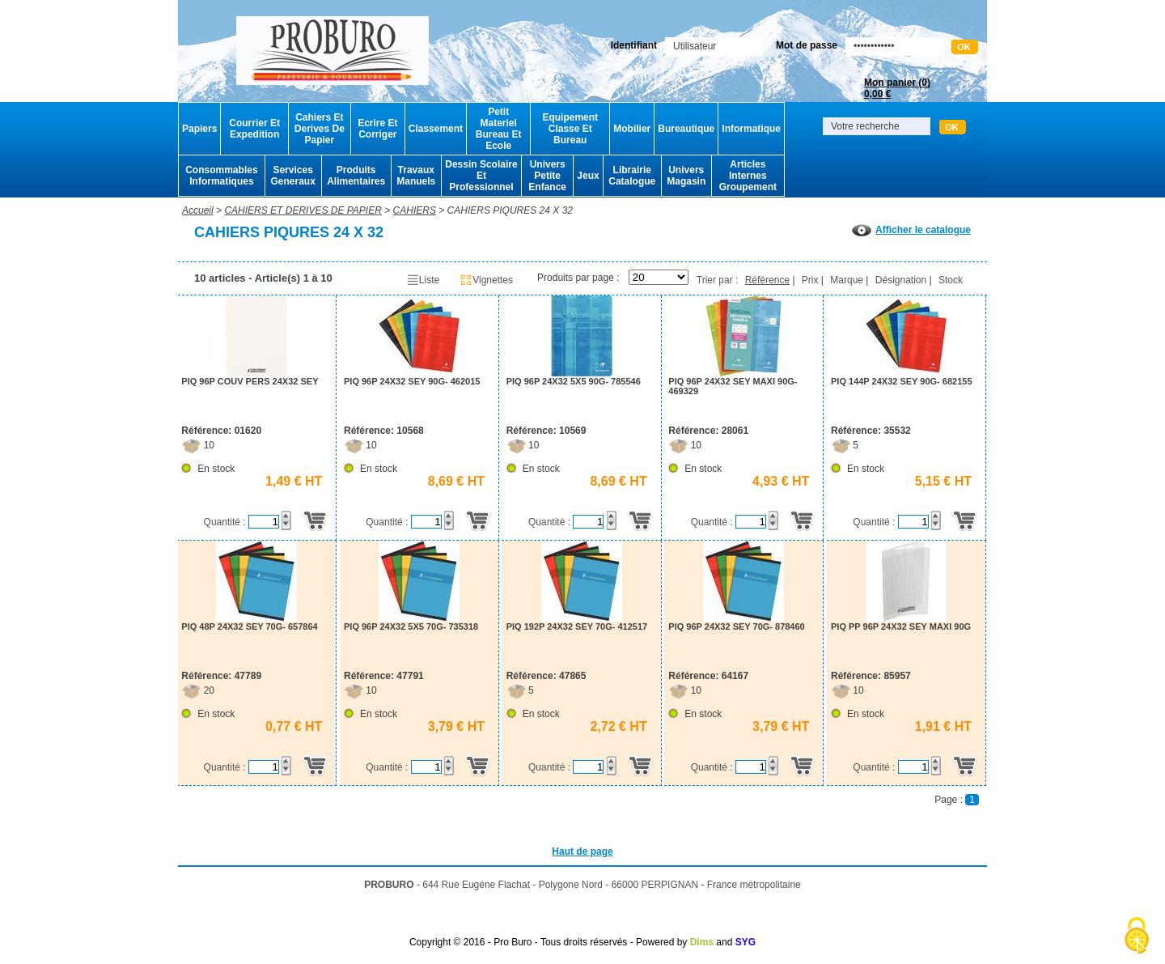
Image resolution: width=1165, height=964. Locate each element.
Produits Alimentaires (356, 175)
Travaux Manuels (415, 175)
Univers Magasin (686, 175)
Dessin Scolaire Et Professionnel (481, 176)
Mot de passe (806, 45)
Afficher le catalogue (911, 230)
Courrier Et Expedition (254, 128)
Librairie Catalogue (631, 175)
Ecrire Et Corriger (377, 128)
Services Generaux (292, 175)
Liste (422, 280)
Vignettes (486, 280)
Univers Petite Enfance (547, 176)
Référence (767, 280)
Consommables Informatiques (221, 175)
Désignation (900, 280)
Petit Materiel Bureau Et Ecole (499, 128)
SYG (745, 942)
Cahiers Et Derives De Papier (319, 129)
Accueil (198, 210)
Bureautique (686, 128)
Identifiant (634, 45)
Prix (810, 280)
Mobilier (631, 128)
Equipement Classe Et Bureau (570, 129)
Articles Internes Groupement (748, 176)
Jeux (588, 175)
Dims (702, 942)
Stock (950, 280)
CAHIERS (414, 210)
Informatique (751, 128)
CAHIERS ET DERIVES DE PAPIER (303, 210)
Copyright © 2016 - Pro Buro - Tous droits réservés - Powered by (548, 942)
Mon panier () (897, 88)
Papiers (199, 128)
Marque (846, 280)
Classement (436, 128)
